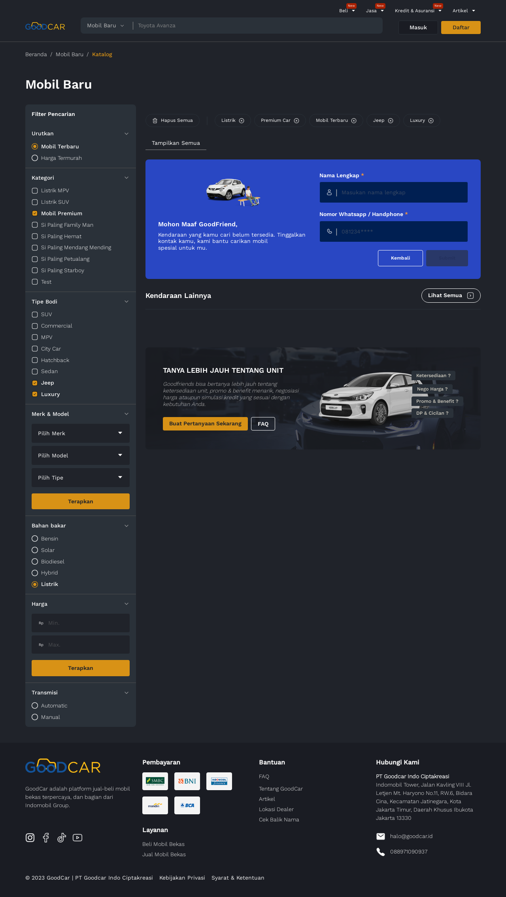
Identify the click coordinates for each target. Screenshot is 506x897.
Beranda (36, 54)
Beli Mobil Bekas (163, 844)
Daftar (461, 27)
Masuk (418, 27)
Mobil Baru (69, 54)
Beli (343, 10)
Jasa (371, 10)
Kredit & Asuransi (414, 10)
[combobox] (81, 433)
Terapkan (80, 501)
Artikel (460, 10)
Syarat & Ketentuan (237, 877)
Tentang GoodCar (281, 788)
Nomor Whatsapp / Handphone (363, 214)
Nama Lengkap (341, 175)
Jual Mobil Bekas (164, 854)
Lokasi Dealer (276, 809)
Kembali (400, 258)
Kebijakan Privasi (182, 877)
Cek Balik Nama (279, 819)
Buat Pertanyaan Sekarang (205, 423)
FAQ (263, 424)
